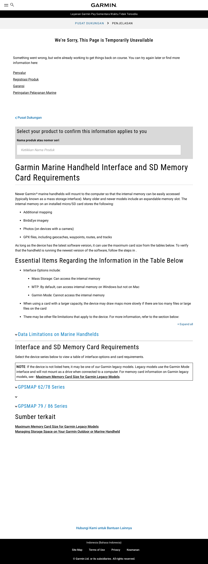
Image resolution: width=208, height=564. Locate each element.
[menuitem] (12, 5)
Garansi (18, 86)
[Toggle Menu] (2, 4)
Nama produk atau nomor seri (38, 140)
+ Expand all (185, 324)
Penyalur (19, 73)
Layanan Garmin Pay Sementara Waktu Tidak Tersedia (104, 14)
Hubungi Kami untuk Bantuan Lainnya (104, 528)
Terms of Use (97, 549)
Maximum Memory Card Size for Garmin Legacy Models (78, 377)
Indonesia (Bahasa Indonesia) (104, 542)
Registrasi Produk (26, 79)
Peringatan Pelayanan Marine (34, 93)
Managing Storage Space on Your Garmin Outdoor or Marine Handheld (67, 431)
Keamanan (133, 549)
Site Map (77, 549)
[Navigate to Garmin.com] (104, 5)
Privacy (115, 549)
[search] (12, 5)
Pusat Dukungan (89, 23)
